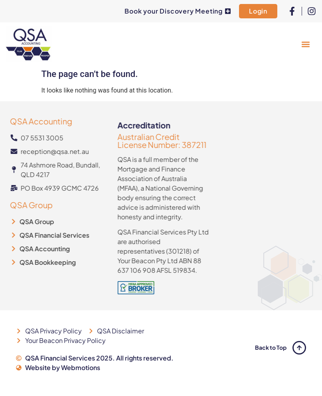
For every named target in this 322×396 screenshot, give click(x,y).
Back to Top (270, 347)
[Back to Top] (299, 348)
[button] (305, 44)
